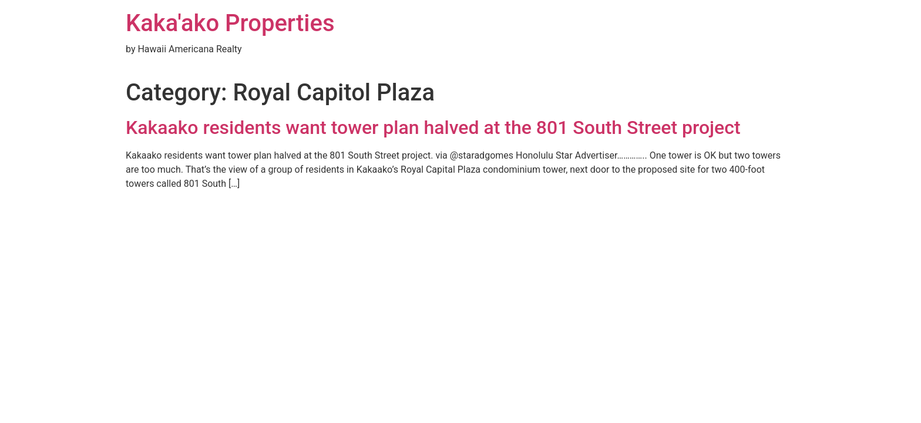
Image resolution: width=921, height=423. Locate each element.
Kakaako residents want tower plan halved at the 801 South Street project (433, 127)
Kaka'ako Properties (230, 23)
